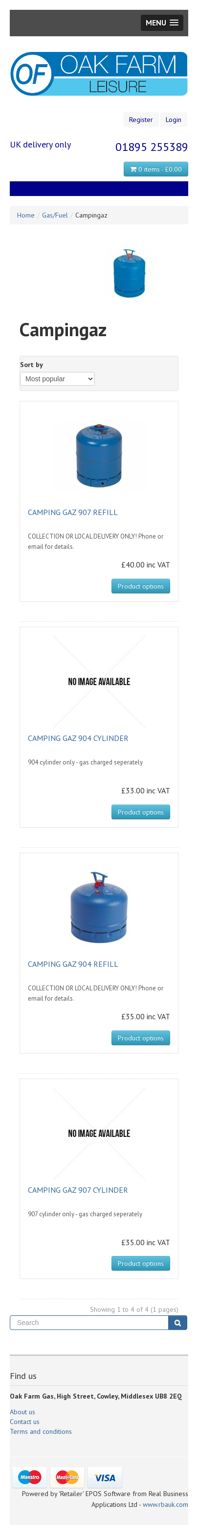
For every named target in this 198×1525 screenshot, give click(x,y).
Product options (141, 586)
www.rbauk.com (165, 1504)
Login (173, 119)
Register (141, 119)
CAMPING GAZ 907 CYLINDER (78, 1190)
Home (26, 215)
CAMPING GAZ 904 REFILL (73, 964)
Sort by (31, 364)
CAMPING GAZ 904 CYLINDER (78, 738)
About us (22, 1411)
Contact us (25, 1421)
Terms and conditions (41, 1431)
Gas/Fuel (55, 215)
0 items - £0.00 (156, 169)
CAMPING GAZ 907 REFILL (73, 512)
